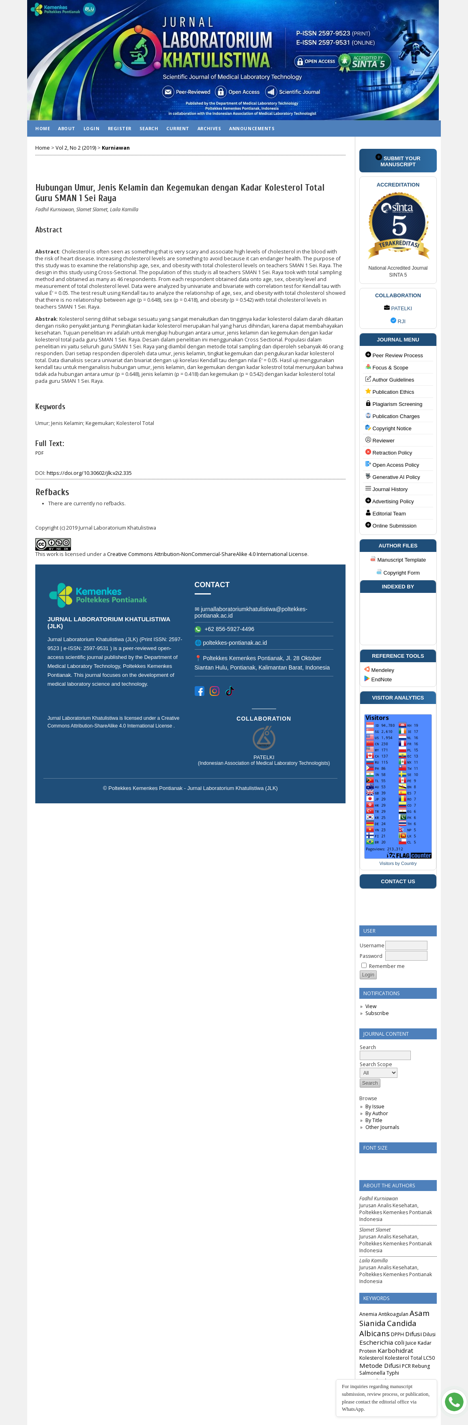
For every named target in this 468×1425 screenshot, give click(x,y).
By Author (376, 1113)
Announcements (252, 128)
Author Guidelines (389, 379)
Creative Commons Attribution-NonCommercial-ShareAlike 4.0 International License (207, 554)
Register (119, 128)
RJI (398, 321)
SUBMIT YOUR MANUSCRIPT (398, 160)
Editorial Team (385, 513)
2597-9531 (97, 648)
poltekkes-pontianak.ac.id (235, 643)
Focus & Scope (386, 367)
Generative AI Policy (392, 476)
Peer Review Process (394, 355)
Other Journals (382, 1127)
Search (149, 128)
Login (92, 128)
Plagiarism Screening (393, 403)
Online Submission (390, 525)
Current (177, 128)
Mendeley (379, 669)
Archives (209, 128)
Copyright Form (398, 573)
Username (372, 945)
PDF (39, 453)
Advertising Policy (389, 501)
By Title (373, 1120)
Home (42, 128)
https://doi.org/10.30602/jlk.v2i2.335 (89, 473)
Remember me (387, 966)
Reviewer (380, 440)
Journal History (386, 488)
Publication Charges (392, 415)
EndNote (378, 679)
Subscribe (377, 1013)
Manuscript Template (398, 560)
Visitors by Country (397, 863)
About (66, 128)
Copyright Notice (388, 428)
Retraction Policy (388, 452)
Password (371, 956)
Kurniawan (116, 147)
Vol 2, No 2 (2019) (76, 147)
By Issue (374, 1106)
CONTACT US (398, 881)
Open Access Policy (392, 464)
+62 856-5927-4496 (225, 629)
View (370, 1006)
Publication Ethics (389, 391)
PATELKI (398, 308)
